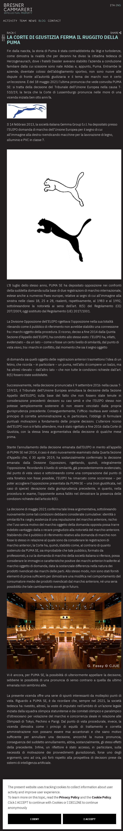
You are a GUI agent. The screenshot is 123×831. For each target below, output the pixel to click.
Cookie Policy (100, 797)
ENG (118, 5)
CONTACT (54, 20)
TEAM (23, 20)
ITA (112, 5)
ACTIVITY (10, 20)
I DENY (33, 819)
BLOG (42, 20)
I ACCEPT (89, 819)
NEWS (32, 20)
